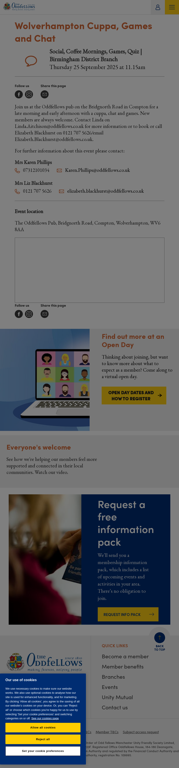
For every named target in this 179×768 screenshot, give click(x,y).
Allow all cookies (43, 727)
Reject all (43, 739)
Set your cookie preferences (43, 751)
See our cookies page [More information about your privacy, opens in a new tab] (45, 718)
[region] (43, 719)
